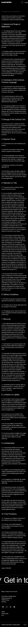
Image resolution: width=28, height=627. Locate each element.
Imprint (3, 612)
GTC (2, 615)
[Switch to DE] (22, 2)
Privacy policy (4, 613)
